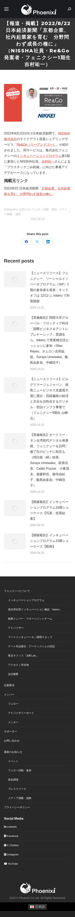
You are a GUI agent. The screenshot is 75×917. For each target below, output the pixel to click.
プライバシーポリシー (17, 807)
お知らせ (24, 209)
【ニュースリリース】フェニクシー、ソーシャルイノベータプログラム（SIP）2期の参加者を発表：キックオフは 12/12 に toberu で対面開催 (50, 287)
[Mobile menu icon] (6, 9)
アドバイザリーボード (21, 712)
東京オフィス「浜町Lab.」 (23, 655)
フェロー (13, 703)
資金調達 (13, 779)
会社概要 (13, 674)
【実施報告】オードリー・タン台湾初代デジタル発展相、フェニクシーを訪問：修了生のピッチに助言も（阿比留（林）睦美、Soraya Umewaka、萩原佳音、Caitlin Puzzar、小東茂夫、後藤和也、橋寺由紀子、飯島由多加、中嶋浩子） (49, 460)
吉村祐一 (48, 161)
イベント (13, 761)
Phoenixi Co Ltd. (29, 898)
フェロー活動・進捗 (44, 209)
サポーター (10, 731)
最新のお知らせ (13, 751)
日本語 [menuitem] (40, 906)
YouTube (11, 863)
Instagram (11, 854)
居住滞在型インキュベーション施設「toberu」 (35, 609)
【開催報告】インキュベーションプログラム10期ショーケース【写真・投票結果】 (49, 510)
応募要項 (9, 685)
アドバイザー (16, 627)
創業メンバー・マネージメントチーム (30, 618)
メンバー (9, 694)
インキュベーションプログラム (39, 156)
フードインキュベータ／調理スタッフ (30, 637)
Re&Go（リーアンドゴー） (36, 144)
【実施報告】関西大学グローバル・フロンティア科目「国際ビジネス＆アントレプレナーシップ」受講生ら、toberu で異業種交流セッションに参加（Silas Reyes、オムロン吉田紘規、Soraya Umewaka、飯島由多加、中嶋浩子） (49, 340)
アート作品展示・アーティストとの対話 (31, 646)
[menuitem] (37, 907)
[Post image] (15, 279)
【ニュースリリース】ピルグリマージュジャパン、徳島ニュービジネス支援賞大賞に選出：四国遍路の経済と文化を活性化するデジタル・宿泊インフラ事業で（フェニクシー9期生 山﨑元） (49, 398)
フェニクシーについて (17, 590)
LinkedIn (10, 826)
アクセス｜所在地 (18, 664)
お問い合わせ (12, 740)
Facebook (11, 836)
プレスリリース (17, 788)
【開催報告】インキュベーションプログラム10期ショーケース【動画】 (49, 540)
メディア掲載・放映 (19, 798)
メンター (13, 722)
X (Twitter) (11, 845)
